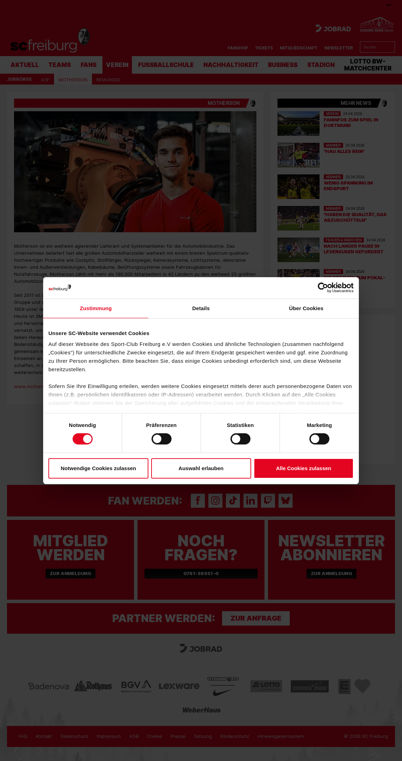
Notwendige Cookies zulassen (98, 468)
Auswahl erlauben (201, 468)
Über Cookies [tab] (306, 308)
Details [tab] (201, 308)
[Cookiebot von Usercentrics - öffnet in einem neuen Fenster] (323, 287)
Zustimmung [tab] (96, 308)
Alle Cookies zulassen (303, 468)
